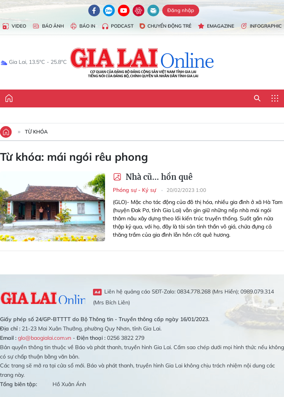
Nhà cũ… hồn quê (153, 177)
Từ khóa (36, 131)
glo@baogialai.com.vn (44, 337)
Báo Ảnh (48, 26)
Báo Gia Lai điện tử (142, 62)
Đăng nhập (180, 10)
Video (14, 26)
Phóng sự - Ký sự (135, 189)
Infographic (261, 26)
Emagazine (216, 26)
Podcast (117, 26)
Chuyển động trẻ (165, 26)
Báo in (82, 26)
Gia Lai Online (42, 297)
